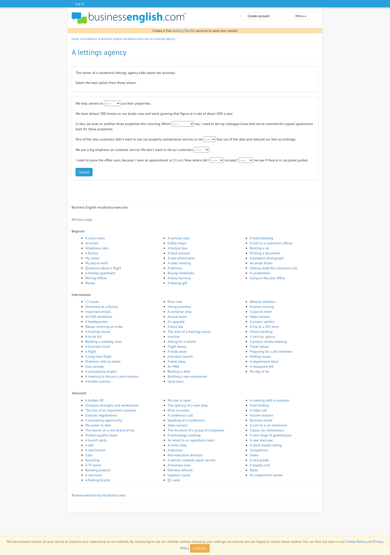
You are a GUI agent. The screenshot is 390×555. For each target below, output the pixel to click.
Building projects (97, 470)
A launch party (96, 440)
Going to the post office (267, 278)
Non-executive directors (185, 455)
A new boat (93, 475)
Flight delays (177, 346)
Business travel (261, 420)
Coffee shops (177, 243)
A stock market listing (266, 445)
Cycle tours (176, 381)
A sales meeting (179, 263)
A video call (258, 410)
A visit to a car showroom (268, 425)
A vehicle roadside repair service (191, 460)
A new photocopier (181, 258)
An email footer (261, 263)
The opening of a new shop (188, 405)
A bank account (179, 253)
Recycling (92, 460)
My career (92, 258)
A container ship (180, 311)
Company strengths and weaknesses (112, 405)
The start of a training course (189, 331)
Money (90, 283)
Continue (199, 548)
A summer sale (178, 238)
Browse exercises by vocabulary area (98, 495)
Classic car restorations (267, 430)
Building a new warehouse (187, 376)
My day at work (96, 263)
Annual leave (177, 316)
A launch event (261, 311)
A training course (97, 331)
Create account (258, 16)
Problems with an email (102, 361)
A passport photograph (267, 258)
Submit (84, 172)
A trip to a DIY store (264, 326)
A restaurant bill (262, 366)
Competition (259, 450)
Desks (254, 455)
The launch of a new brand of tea (109, 430)
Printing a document (265, 253)
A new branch (95, 450)
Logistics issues (179, 475)
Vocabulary (90, 39)
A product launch (180, 356)
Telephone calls (96, 248)
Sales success (178, 425)
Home (75, 39)
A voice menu (95, 238)
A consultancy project (101, 371)
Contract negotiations (101, 415)
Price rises (175, 301)
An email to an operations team (191, 440)
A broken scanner (98, 381)
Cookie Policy (356, 541)
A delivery (175, 268)
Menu (300, 16)
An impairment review (266, 475)
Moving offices (96, 278)
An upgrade (176, 321)
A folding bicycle (97, 480)
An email (91, 243)
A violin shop (177, 445)
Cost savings (94, 366)
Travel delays (259, 346)
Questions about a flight (103, 268)
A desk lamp (177, 361)
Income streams (261, 415)
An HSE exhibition (98, 316)
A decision (175, 450)
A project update (262, 321)
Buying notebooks (181, 273)
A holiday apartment (100, 273)
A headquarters (96, 321)
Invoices (174, 336)
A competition (260, 273)
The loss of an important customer (111, 410)
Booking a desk (179, 371)
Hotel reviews (260, 316)
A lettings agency (164, 39)
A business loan (179, 465)
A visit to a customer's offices (271, 243)
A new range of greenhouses (271, 435)
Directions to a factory (101, 306)
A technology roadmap (184, 435)
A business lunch (97, 346)
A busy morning (179, 278)
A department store (264, 361)
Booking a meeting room (103, 341)
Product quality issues (101, 435)
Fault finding (259, 405)
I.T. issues (92, 301)
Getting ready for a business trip (273, 268)
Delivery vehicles (180, 470)
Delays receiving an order (104, 326)
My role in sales (179, 400)
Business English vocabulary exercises (125, 39)
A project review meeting (268, 341)
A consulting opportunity (103, 420)
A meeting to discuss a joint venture (112, 376)
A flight (90, 351)
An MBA (173, 366)
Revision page (82, 219)
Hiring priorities (179, 306)
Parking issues (260, 356)
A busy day (175, 326)
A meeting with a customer (270, 400)
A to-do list (93, 336)
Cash (88, 455)
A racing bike (259, 460)
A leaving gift (177, 283)
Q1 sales (174, 480)
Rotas (254, 470)
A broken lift (94, 400)
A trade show (177, 351)
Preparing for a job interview (271, 351)
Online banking (261, 331)
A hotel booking (261, 238)
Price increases (179, 410)
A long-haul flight (98, 356)
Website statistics (262, 301)
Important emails (98, 311)
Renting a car (259, 248)
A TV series (93, 465)
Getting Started (183, 30)
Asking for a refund (182, 341)
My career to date (98, 425)
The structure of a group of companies (196, 430)
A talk (89, 445)
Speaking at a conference (186, 420)
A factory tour (178, 248)
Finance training (262, 306)
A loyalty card (260, 465)
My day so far (259, 371)
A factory (91, 253)
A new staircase (261, 440)
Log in (79, 3)
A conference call (180, 415)
